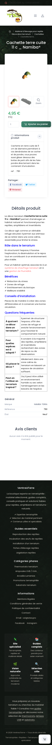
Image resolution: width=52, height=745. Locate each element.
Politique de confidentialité (26, 608)
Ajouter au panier (36, 124)
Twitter (30, 184)
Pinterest (15, 189)
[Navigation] (35, 15)
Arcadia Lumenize (26, 575)
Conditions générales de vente (26, 603)
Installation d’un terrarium (26, 543)
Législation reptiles (26, 552)
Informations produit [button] (26, 136)
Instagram (32, 623)
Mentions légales (26, 599)
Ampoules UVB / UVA (26, 571)
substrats (30, 719)
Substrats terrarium (26, 585)
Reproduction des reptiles (26, 534)
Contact (26, 612)
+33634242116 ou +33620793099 (23, 2)
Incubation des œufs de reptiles (26, 538)
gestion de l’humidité (20, 271)
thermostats (28, 716)
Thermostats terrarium (26, 566)
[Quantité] (13, 124)
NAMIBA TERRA (40, 404)
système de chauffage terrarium (22, 267)
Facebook (15, 184)
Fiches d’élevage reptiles (26, 548)
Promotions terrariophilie (26, 580)
